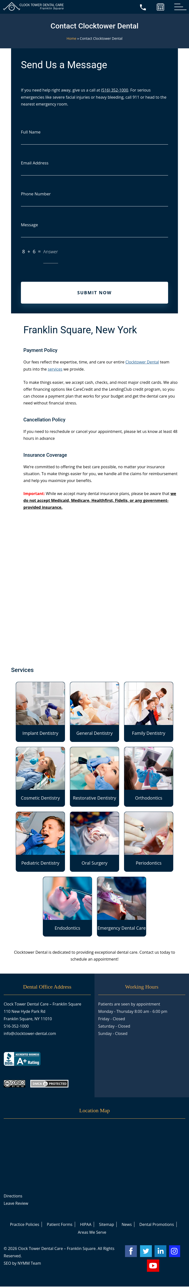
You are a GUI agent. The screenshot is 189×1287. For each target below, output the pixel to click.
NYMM (23, 1263)
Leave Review (16, 1204)
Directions (13, 1196)
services (55, 370)
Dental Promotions (156, 1225)
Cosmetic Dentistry (40, 774)
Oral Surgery (94, 839)
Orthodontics (148, 774)
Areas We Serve (92, 1232)
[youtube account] (153, 1266)
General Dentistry (94, 710)
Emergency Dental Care (121, 904)
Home (72, 38)
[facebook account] (131, 1251)
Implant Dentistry (40, 710)
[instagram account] (175, 1251)
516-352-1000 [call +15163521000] (16, 1026)
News (127, 1225)
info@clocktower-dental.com (30, 1034)
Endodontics (67, 904)
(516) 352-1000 (114, 90)
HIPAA (85, 1225)
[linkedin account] (160, 1251)
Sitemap (106, 1225)
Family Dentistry (148, 710)
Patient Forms (59, 1225)
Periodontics (148, 839)
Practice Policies (24, 1225)
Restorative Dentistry (94, 774)
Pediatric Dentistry (40, 839)
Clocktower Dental (142, 363)
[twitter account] (146, 1251)
